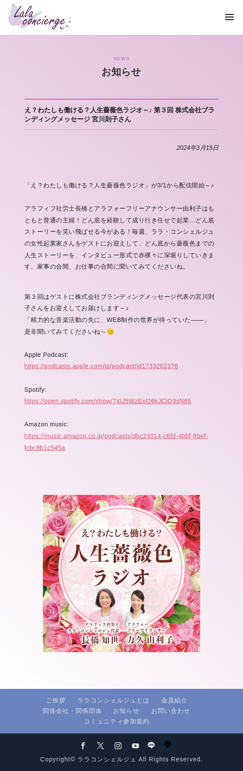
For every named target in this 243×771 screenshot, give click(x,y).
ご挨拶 (56, 700)
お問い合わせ (171, 710)
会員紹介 (174, 700)
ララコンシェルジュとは (113, 700)
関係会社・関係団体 (72, 710)
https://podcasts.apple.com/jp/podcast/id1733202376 (101, 366)
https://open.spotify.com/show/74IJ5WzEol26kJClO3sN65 (107, 401)
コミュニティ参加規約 (116, 721)
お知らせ (126, 710)
